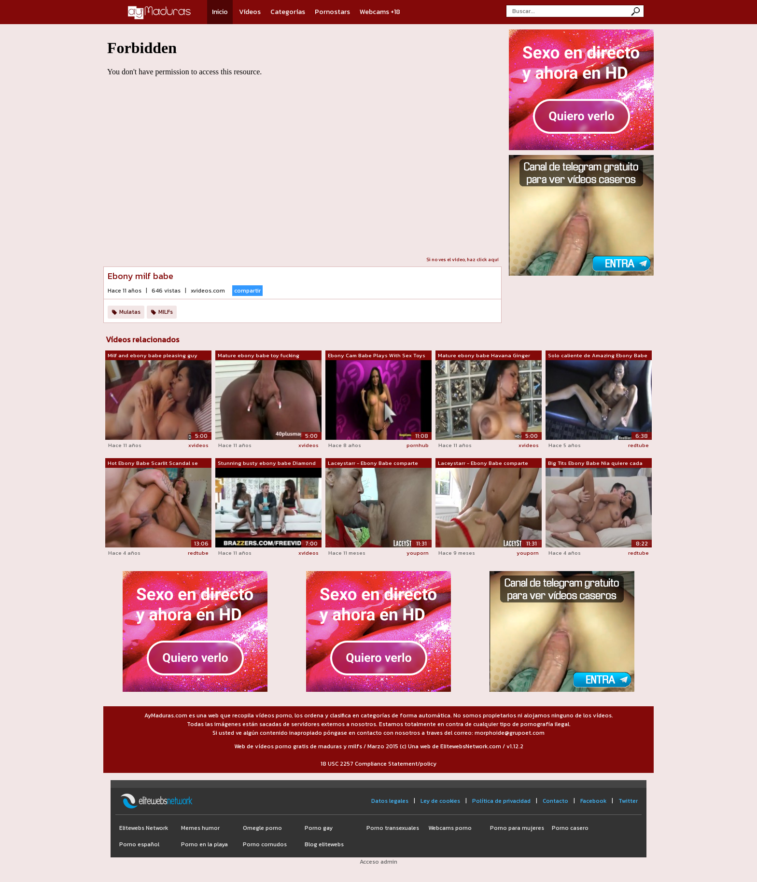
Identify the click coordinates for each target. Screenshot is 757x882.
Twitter (628, 801)
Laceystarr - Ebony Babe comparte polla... (373, 463)
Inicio (220, 12)
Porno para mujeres (517, 828)
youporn (418, 553)
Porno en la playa (204, 844)
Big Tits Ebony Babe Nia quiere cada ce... (595, 463)
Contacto (555, 801)
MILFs (165, 312)
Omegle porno (262, 828)
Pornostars (332, 12)
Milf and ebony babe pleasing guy (152, 355)
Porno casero (570, 828)
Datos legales (389, 801)
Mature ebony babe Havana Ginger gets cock (484, 355)
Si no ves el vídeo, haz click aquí (462, 259)
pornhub (418, 445)
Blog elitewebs (324, 844)
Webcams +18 (380, 12)
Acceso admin (378, 861)
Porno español (139, 844)
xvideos (198, 445)
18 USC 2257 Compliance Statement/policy (378, 763)
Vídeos (250, 12)
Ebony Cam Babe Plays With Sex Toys (376, 355)
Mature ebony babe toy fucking (258, 355)
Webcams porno (450, 828)
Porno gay (319, 828)
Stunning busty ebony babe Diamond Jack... (267, 463)
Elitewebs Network (143, 828)
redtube (638, 445)
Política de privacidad (501, 801)
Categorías (287, 12)
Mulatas (129, 312)
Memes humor (200, 828)
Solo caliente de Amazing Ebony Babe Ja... (597, 355)
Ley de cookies (440, 801)
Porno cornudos (265, 844)
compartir (247, 290)
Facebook (593, 801)
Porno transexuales (392, 828)
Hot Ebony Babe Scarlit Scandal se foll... (153, 463)
